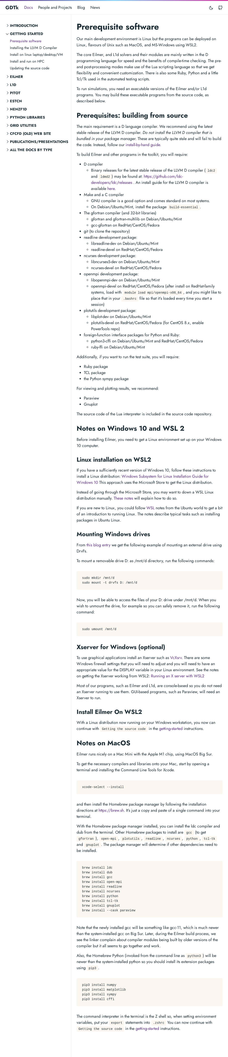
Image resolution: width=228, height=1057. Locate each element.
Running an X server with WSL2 (177, 676)
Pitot (15, 93)
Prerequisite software (25, 41)
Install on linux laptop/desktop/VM (36, 54)
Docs (28, 7)
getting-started (171, 729)
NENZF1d (18, 109)
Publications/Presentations (39, 141)
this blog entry (98, 545)
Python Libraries (27, 117)
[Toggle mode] (211, 7)
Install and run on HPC (27, 61)
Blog (81, 7)
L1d (13, 84)
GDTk (12, 7)
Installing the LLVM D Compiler (33, 47)
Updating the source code (29, 68)
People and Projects (55, 7)
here (111, 189)
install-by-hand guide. (143, 145)
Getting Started (26, 33)
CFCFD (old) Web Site (30, 133)
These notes (123, 498)
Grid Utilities (23, 125)
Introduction (24, 25)
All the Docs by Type (31, 149)
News (95, 7)
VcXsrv (176, 658)
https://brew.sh (111, 810)
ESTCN (16, 101)
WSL (150, 508)
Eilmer (16, 76)
